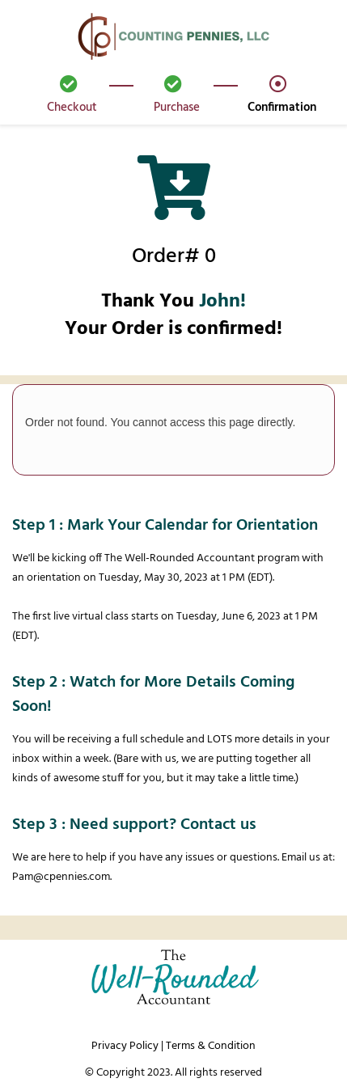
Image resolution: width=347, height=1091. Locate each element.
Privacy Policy (125, 1046)
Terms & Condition (211, 1046)
